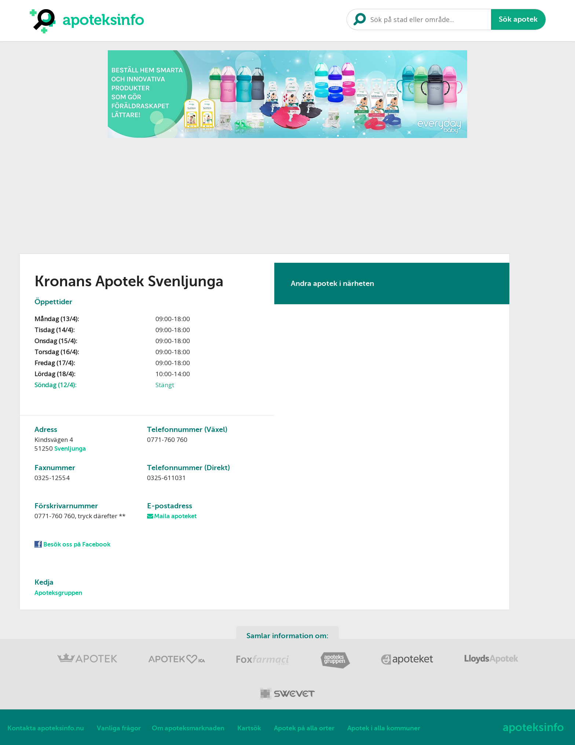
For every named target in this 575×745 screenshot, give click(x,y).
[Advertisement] (287, 193)
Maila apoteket (175, 516)
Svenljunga (70, 448)
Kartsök (249, 728)
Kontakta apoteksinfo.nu (45, 728)
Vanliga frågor (119, 728)
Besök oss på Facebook (76, 544)
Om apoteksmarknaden (188, 728)
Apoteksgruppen (58, 592)
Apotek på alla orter (304, 728)
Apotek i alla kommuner (383, 728)
